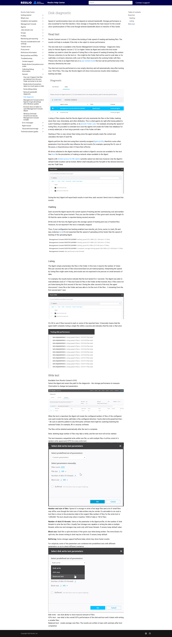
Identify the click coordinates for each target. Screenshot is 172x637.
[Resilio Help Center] (32, 2)
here (53, 154)
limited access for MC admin (69, 159)
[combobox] (111, 2)
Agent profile (99, 141)
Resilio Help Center (28, 12)
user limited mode (88, 61)
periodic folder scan (88, 124)
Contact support (143, 3)
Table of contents (134, 12)
